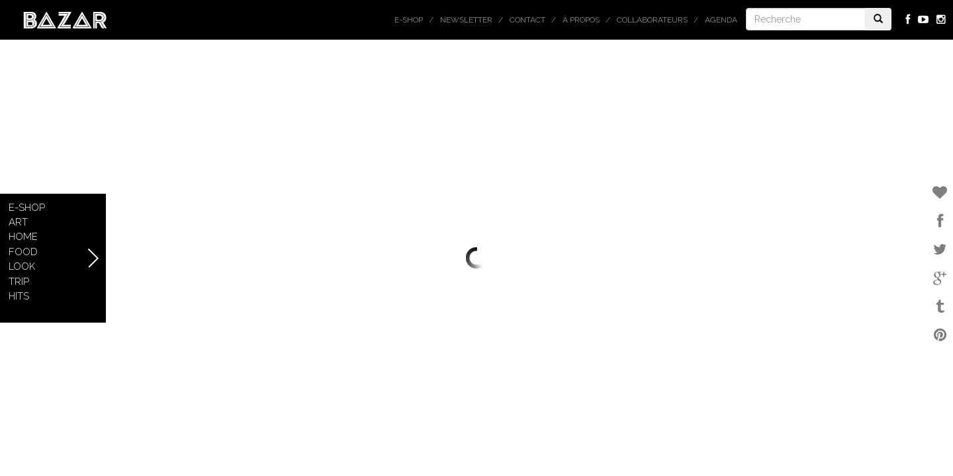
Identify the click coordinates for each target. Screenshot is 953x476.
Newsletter (466, 19)
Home (23, 237)
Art (18, 222)
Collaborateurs (652, 19)
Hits (19, 296)
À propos (581, 19)
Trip (19, 282)
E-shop (408, 19)
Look (22, 266)
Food (23, 252)
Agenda (721, 19)
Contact (527, 19)
